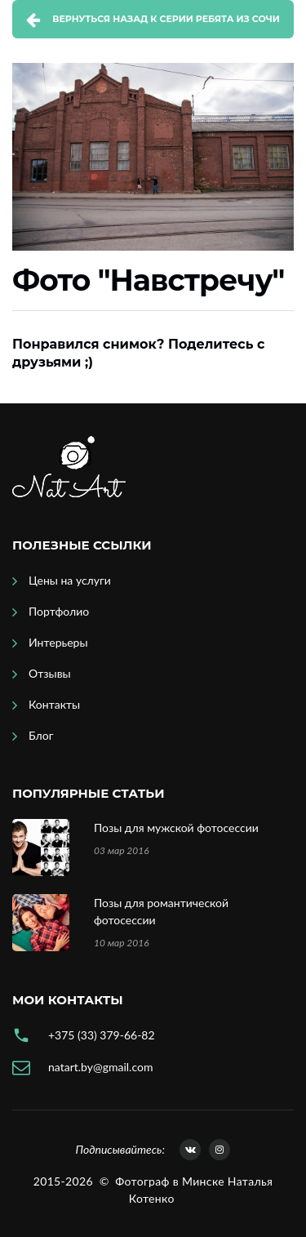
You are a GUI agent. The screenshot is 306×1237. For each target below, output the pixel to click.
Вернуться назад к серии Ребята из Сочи (166, 18)
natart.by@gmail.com (100, 1067)
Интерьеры (58, 642)
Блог (41, 735)
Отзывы (50, 673)
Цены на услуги (70, 580)
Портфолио (59, 611)
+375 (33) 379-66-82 (101, 1035)
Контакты (54, 704)
